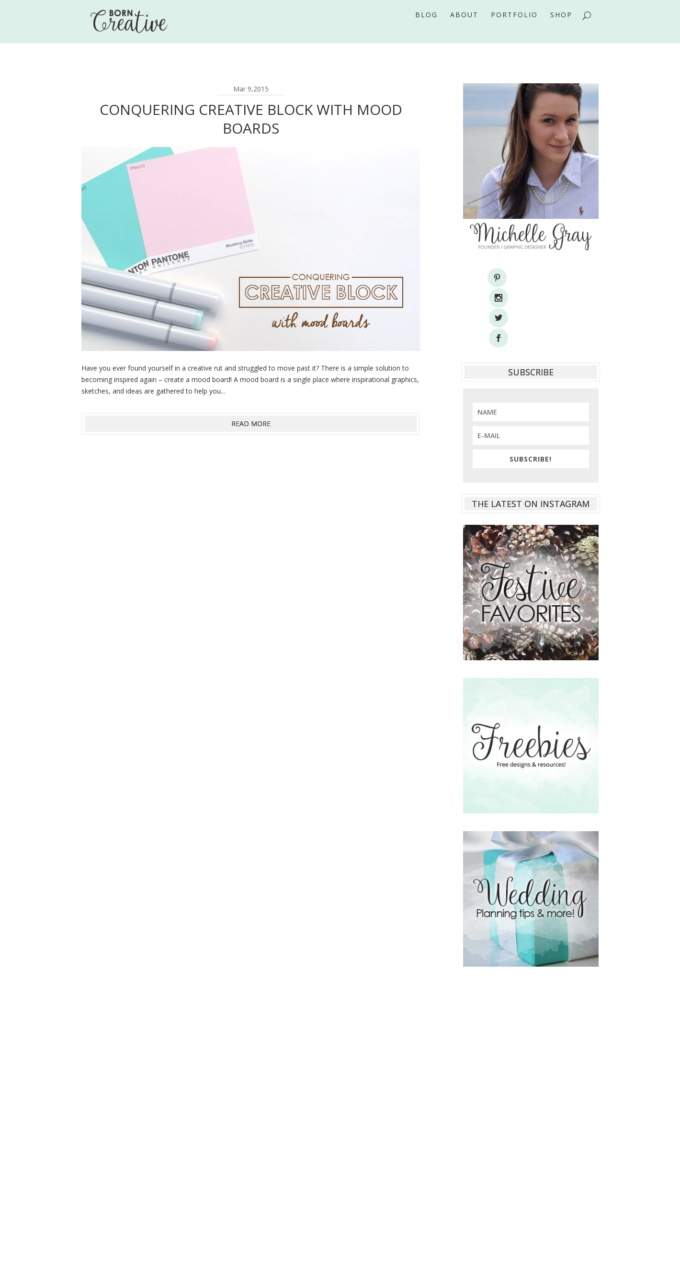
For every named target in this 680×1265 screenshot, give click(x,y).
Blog (426, 28)
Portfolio (514, 28)
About (464, 28)
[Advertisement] (531, 1067)
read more (251, 423)
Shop (561, 28)
